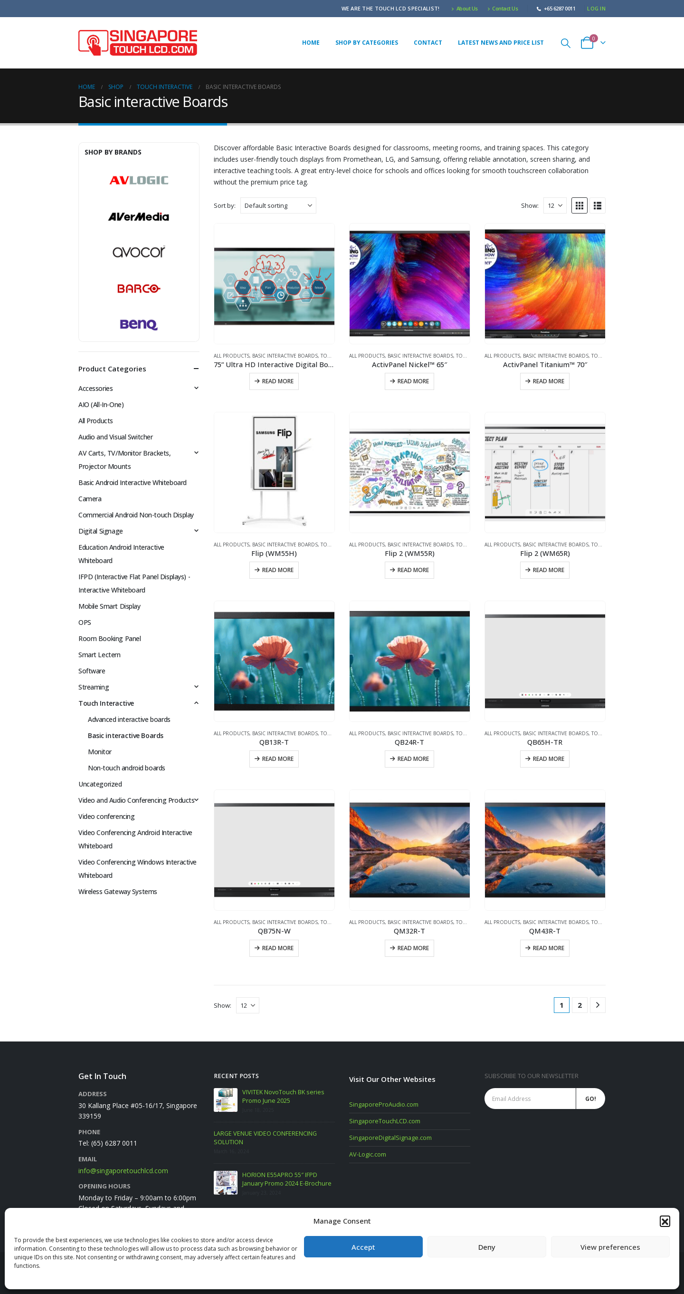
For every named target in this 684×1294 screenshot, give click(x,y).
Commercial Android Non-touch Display (136, 514)
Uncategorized (100, 783)
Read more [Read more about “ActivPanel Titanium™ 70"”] (548, 381)
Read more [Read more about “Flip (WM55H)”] (278, 570)
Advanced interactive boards (129, 719)
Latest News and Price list (501, 43)
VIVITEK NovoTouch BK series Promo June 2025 (283, 1096)
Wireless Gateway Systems (117, 891)
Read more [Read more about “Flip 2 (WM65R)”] (548, 570)
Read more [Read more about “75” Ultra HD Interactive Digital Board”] (278, 381)
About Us (464, 8)
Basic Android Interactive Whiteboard (132, 482)
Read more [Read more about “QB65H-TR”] (548, 759)
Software (91, 670)
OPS (84, 622)
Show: (530, 205)
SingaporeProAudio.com (383, 1104)
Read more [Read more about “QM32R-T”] (413, 948)
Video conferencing (106, 816)
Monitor (100, 751)
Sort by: (225, 205)
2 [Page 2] (580, 1005)
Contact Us (502, 8)
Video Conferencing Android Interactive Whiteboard (135, 839)
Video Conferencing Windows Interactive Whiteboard (137, 868)
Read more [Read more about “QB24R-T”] (413, 759)
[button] (665, 1221)
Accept (363, 1247)
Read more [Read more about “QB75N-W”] (278, 948)
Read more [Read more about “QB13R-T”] (278, 759)
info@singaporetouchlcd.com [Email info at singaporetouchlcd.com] (123, 1170)
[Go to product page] (274, 284)
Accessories (95, 388)
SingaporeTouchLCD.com (384, 1121)
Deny (486, 1247)
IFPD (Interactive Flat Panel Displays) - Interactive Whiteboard (134, 583)
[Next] (598, 1005)
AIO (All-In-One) (101, 404)
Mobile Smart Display (109, 606)
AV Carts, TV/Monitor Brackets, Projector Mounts (124, 459)
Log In (596, 8)
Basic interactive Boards (285, 355)
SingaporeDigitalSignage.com (390, 1138)
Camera (89, 498)
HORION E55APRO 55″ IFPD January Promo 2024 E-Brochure (287, 1179)
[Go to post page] (226, 1100)
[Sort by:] (278, 205)
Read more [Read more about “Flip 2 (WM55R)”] (413, 570)
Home (311, 43)
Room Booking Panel (109, 638)
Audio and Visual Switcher (115, 436)
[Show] (555, 205)
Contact (428, 43)
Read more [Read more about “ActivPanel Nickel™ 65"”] (413, 381)
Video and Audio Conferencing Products (136, 800)
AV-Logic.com (367, 1154)
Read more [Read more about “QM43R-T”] (548, 948)
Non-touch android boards (126, 767)
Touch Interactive (106, 703)
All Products (231, 355)
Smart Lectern (99, 654)
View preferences (610, 1247)
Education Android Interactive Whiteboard (121, 554)
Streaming (93, 686)
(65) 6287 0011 (114, 1143)
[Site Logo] (137, 43)
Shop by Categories (366, 43)
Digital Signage (100, 530)
